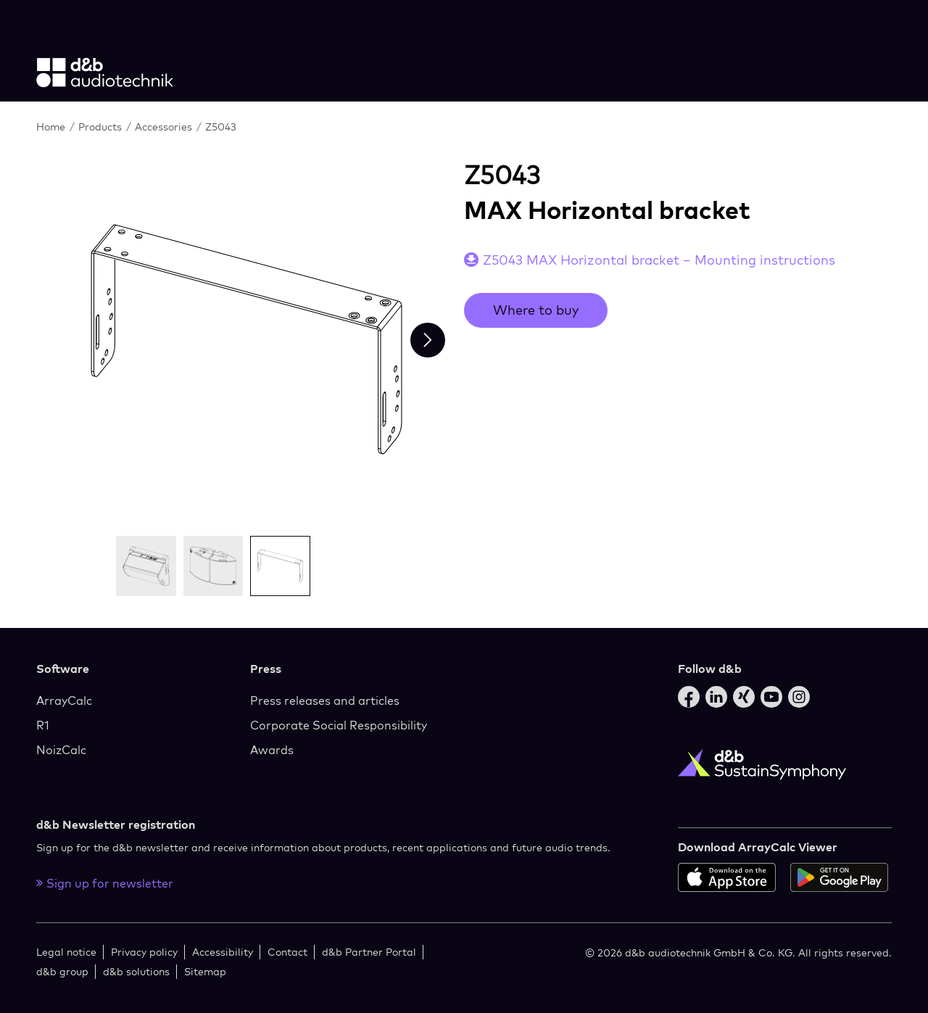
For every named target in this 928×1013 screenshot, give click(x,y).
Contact (287, 952)
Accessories (165, 126)
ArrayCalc (64, 700)
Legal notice (66, 952)
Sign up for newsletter (104, 883)
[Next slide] (427, 340)
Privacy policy (144, 952)
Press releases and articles (324, 700)
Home (52, 126)
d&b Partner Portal (369, 952)
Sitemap (205, 971)
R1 (42, 725)
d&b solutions (136, 971)
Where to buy (536, 310)
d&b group (62, 971)
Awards (272, 750)
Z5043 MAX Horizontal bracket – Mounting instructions (659, 260)
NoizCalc (61, 750)
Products (101, 126)
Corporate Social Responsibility (338, 725)
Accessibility (222, 952)
